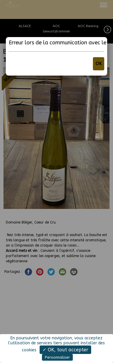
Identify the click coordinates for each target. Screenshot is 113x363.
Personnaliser (57, 357)
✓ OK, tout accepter (65, 349)
